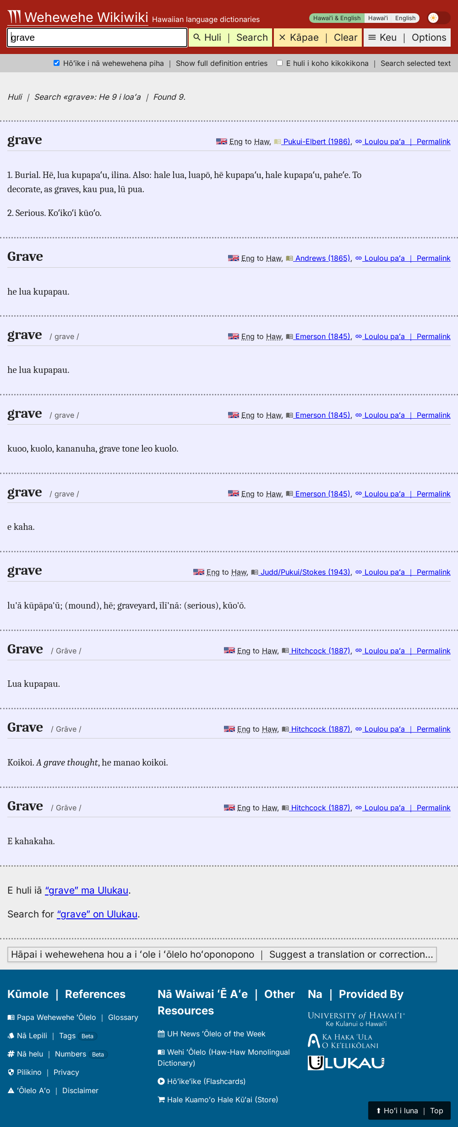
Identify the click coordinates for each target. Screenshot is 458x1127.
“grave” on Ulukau (97, 914)
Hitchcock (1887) (316, 650)
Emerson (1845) (318, 336)
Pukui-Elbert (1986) (312, 141)
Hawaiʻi (378, 18)
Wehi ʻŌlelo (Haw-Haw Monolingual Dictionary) (224, 1057)
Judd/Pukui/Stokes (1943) (300, 572)
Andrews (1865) (318, 258)
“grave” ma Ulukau (86, 890)
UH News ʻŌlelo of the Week (212, 1033)
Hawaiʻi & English (337, 18)
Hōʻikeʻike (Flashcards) (202, 1081)
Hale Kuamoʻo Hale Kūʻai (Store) (218, 1099)
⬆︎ (409, 1110)
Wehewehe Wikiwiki (77, 17)
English (405, 18)
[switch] (439, 17)
